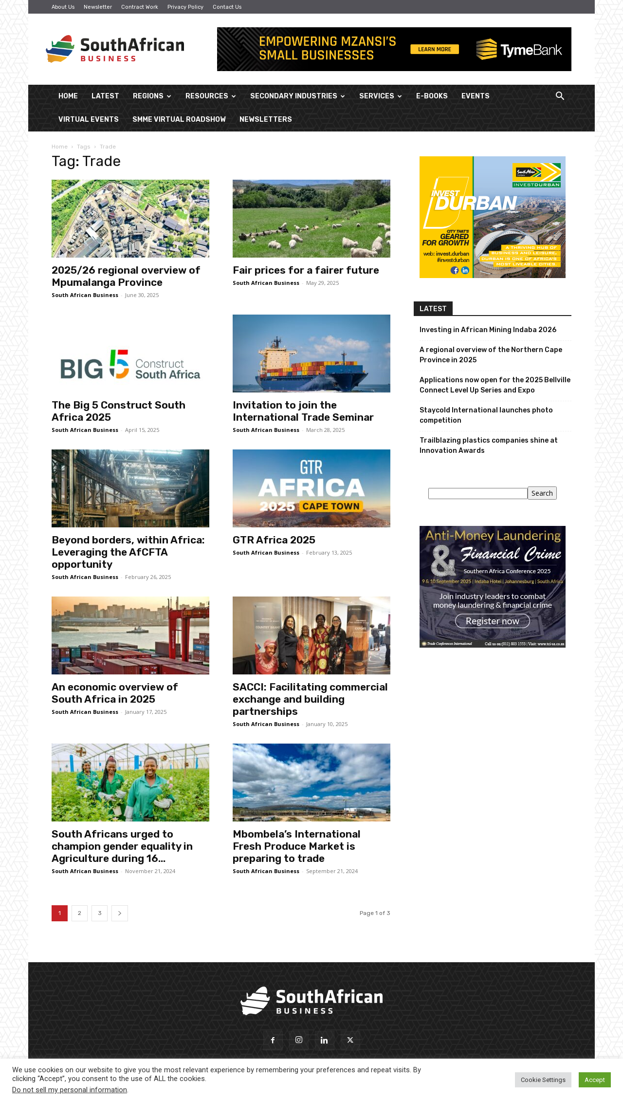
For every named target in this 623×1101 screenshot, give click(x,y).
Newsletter (98, 7)
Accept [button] (595, 1079)
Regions (152, 96)
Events (475, 96)
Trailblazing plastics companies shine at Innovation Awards (489, 445)
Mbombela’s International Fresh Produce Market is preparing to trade (297, 846)
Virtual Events (88, 119)
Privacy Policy (185, 7)
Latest (105, 96)
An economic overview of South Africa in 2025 (115, 693)
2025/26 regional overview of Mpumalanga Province (126, 276)
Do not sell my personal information (69, 1089)
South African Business (85, 295)
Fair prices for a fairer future (306, 270)
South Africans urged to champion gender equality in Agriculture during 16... (122, 846)
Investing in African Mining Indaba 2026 (488, 330)
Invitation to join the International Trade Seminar (303, 411)
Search (542, 493)
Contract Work (139, 7)
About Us (63, 7)
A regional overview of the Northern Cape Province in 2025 (491, 355)
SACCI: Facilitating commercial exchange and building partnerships (310, 699)
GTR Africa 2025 (274, 540)
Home (68, 96)
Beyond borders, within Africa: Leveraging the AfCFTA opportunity (128, 552)
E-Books (432, 96)
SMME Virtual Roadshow (179, 119)
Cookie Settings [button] (543, 1079)
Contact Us (227, 7)
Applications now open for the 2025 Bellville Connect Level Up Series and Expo (495, 385)
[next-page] (119, 913)
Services (380, 96)
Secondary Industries (297, 96)
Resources (210, 96)
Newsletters (265, 119)
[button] (559, 97)
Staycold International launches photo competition (486, 415)
